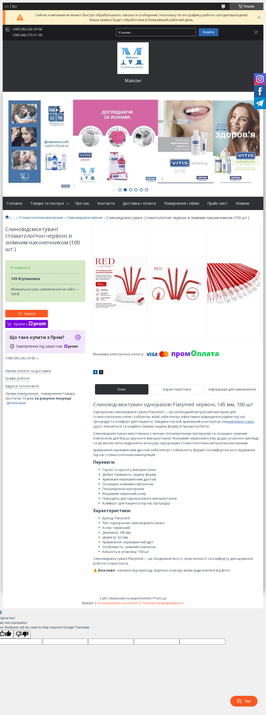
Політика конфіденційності (163, 603)
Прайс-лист (217, 203)
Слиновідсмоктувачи (84, 217)
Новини (242, 203)
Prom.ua (159, 598)
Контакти (106, 203)
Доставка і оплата (139, 203)
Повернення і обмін (181, 203)
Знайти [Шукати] (208, 32)
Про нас (82, 203)
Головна (14, 203)
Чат (244, 701)
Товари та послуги (47, 203)
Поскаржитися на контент (117, 603)
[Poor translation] (22, 634)
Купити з (30, 324)
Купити (30, 314)
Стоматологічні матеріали (41, 217)
